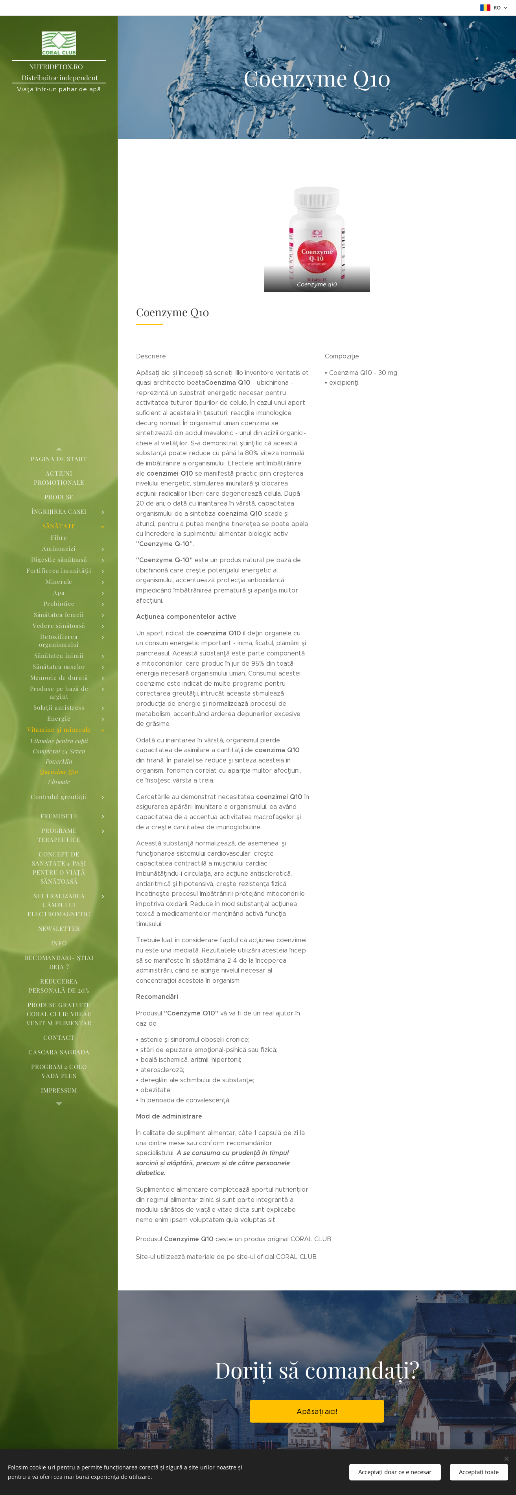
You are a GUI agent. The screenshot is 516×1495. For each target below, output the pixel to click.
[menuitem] (59, 458)
